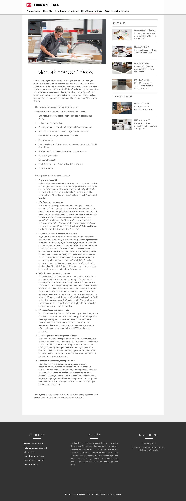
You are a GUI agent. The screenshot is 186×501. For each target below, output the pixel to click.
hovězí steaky (152, 450)
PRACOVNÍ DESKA (141, 47)
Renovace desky (31, 464)
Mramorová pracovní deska (95, 443)
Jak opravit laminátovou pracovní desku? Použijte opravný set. (145, 36)
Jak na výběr (29, 452)
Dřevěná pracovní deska (108, 452)
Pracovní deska (33, 11)
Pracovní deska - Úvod (33, 443)
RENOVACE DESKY (141, 63)
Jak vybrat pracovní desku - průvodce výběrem (145, 51)
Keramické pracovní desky (90, 461)
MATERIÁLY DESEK (141, 80)
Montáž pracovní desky (91, 11)
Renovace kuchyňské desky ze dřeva (86, 455)
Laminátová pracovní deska (51, 115)
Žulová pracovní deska (87, 452)
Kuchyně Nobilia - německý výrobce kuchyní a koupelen (145, 126)
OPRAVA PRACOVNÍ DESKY (145, 30)
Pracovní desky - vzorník (34, 460)
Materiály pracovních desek (35, 447)
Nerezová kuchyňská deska (89, 458)
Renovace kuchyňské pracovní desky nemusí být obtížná (144, 69)
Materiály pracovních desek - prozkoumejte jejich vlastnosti (143, 86)
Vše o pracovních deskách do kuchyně (143, 108)
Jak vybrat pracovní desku (66, 11)
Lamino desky (76, 443)
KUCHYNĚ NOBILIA (142, 120)
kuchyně (58, 86)
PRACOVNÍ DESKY (141, 103)
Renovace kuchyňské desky (117, 11)
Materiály (47, 11)
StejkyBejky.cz (148, 443)
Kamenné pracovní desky (81, 449)
